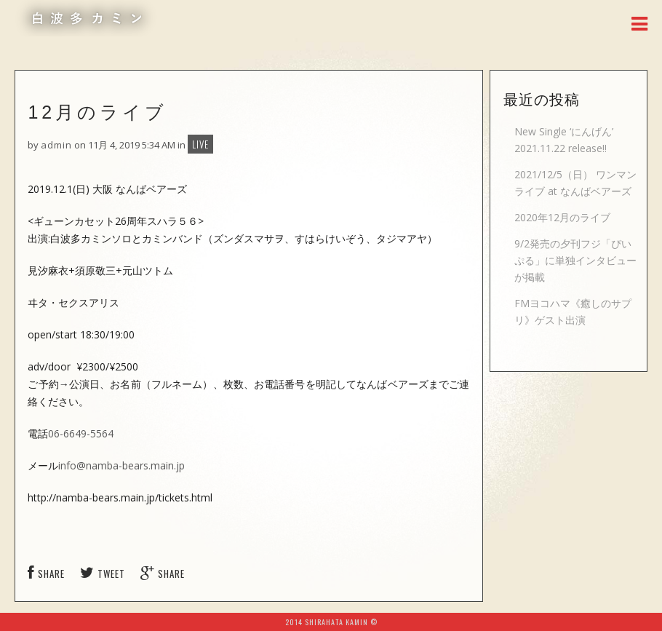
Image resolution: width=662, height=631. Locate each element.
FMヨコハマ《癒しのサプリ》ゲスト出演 (572, 311)
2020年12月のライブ (562, 217)
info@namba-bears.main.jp (121, 465)
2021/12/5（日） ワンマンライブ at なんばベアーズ (575, 182)
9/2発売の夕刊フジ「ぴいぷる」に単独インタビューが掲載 (575, 260)
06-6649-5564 (80, 433)
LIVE (200, 144)
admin (56, 144)
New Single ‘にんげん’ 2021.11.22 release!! (563, 139)
